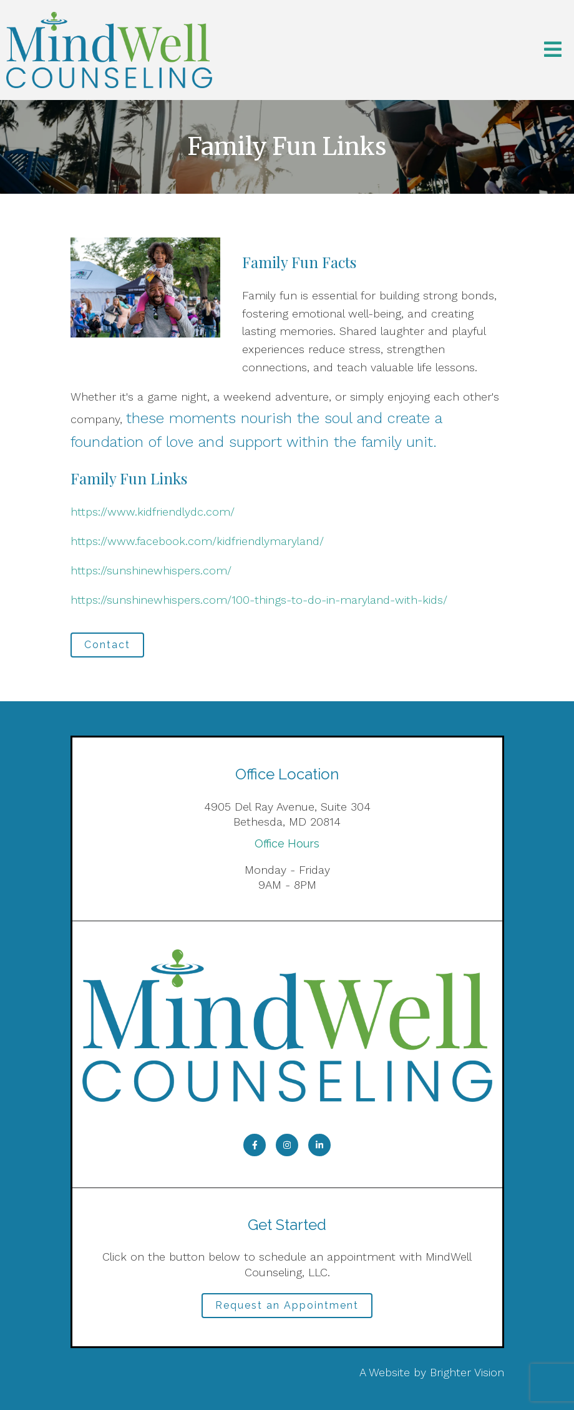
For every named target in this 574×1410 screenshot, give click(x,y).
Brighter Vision (467, 1372)
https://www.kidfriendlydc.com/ (153, 511)
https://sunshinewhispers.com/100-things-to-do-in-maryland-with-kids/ (259, 599)
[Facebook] (254, 1145)
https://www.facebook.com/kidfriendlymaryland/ (197, 541)
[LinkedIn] (319, 1145)
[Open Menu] (553, 50)
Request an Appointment (287, 1305)
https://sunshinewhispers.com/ (151, 570)
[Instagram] (287, 1145)
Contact (107, 645)
